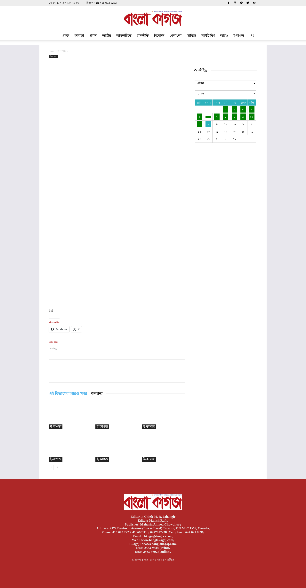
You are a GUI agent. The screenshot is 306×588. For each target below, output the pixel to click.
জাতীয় (106, 35)
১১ (252, 117)
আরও (224, 35)
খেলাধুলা (175, 35)
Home (51, 51)
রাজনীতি (143, 35)
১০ (243, 117)
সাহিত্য (191, 35)
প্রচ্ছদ (65, 35)
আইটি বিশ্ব (208, 35)
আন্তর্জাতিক (123, 35)
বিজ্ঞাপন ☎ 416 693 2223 (101, 2)
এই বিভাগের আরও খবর (68, 393)
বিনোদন (159, 35)
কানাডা (79, 35)
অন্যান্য (96, 393)
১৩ (208, 124)
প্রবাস (93, 35)
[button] (252, 36)
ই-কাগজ (238, 35)
